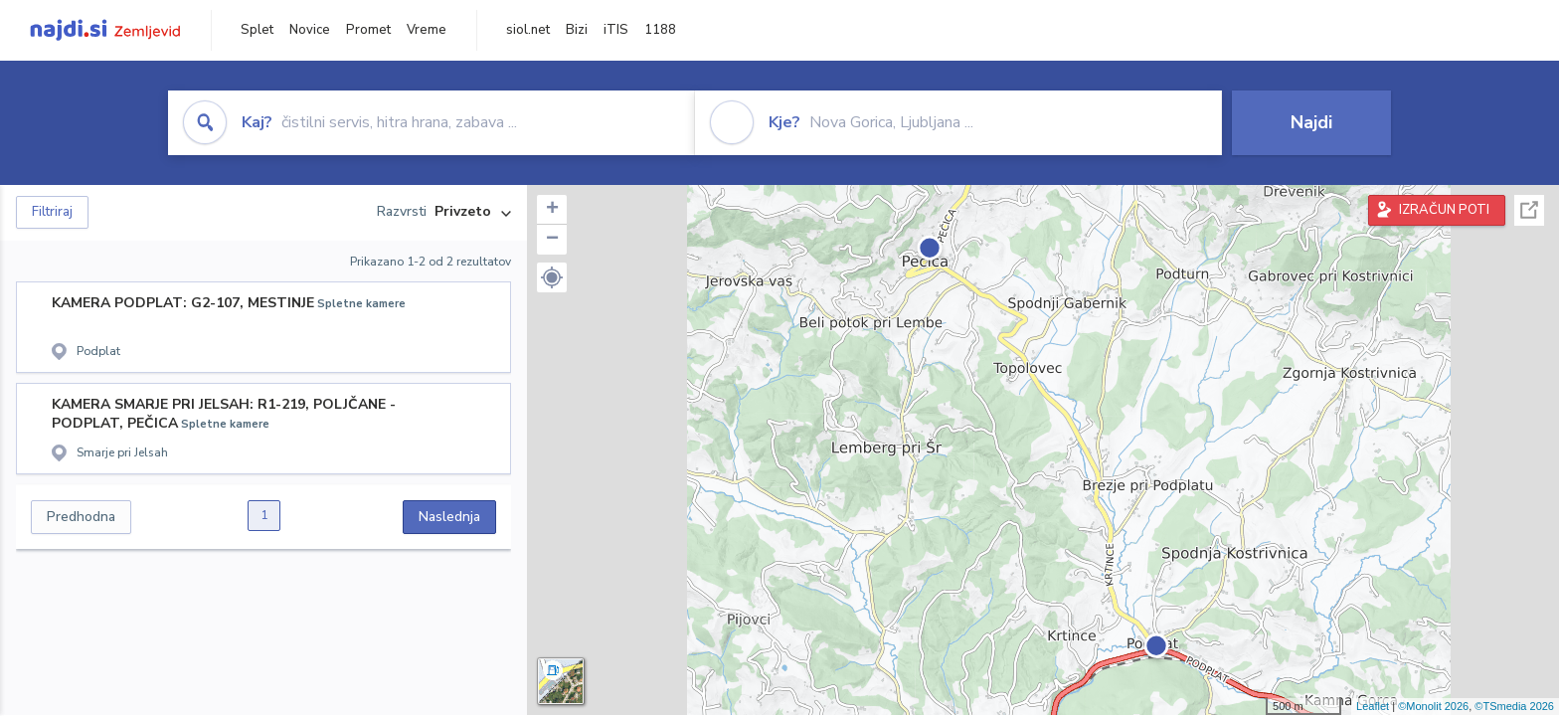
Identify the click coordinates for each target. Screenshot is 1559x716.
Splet (257, 30)
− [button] (552, 240)
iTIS (616, 30)
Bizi (577, 30)
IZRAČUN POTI (1444, 210)
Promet (368, 30)
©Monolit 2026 (1433, 706)
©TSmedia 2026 (1514, 706)
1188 (660, 30)
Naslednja (449, 516)
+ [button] (552, 210)
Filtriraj (52, 212)
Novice (309, 30)
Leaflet (1372, 706)
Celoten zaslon (1529, 210)
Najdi (1311, 122)
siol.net (528, 30)
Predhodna (81, 516)
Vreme (426, 30)
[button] (552, 277)
